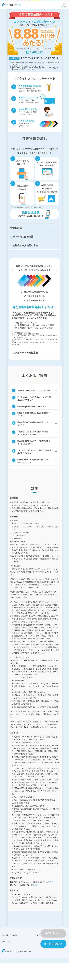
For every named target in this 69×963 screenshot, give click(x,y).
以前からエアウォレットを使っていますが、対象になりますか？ (33, 433)
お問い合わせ (8, 941)
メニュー (65, 5)
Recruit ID (11, 4)
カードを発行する (53, 943)
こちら (48, 882)
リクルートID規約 (10, 934)
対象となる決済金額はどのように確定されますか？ (33, 414)
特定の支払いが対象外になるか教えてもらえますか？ (34, 423)
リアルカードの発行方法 (25, 352)
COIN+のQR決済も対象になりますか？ (32, 406)
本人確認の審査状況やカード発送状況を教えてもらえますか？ (33, 442)
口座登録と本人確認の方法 (24, 245)
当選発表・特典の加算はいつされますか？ (33, 390)
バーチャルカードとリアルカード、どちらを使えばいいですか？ (34, 398)
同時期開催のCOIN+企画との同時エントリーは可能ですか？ (34, 461)
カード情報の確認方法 (21, 236)
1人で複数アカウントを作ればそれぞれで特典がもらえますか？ (34, 451)
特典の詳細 (16, 228)
